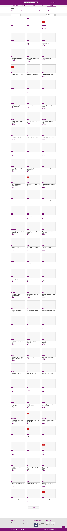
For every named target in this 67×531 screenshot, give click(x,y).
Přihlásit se (53, 2)
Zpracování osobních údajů (52, 529)
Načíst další (33, 507)
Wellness (49, 10)
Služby (51, 5)
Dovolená (33, 5)
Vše (12, 10)
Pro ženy (31, 10)
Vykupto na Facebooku (26, 523)
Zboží (42, 5)
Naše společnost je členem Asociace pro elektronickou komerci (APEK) (41, 524)
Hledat (36, 2)
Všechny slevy (15, 5)
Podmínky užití (46, 529)
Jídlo (21, 10)
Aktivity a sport (41, 10)
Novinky (24, 5)
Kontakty (54, 0)
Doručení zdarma (25, 522)
